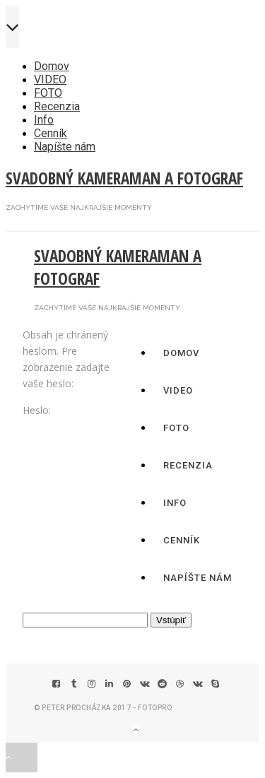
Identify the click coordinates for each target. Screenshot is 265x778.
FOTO (48, 93)
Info (44, 119)
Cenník (50, 133)
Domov (51, 66)
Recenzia (57, 106)
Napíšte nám (64, 146)
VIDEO (50, 79)
